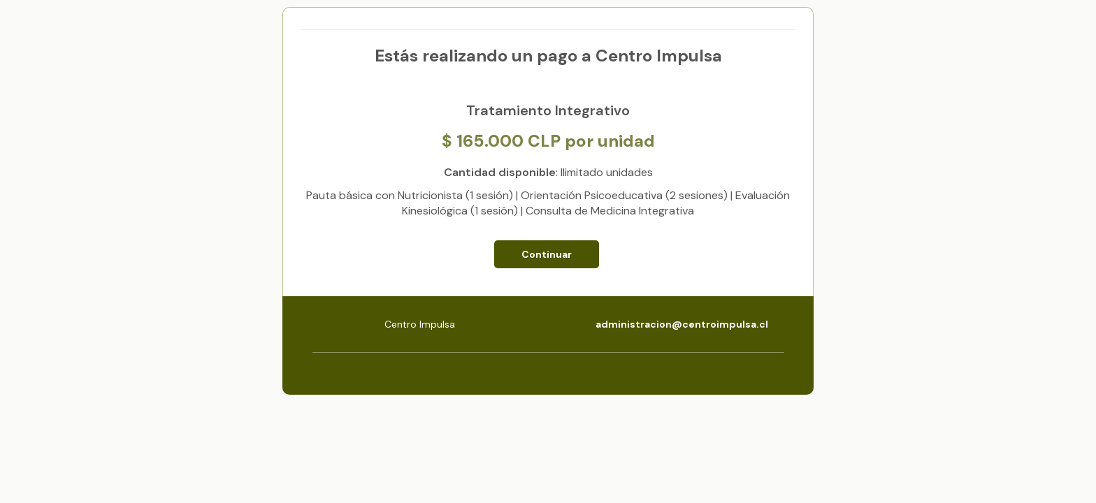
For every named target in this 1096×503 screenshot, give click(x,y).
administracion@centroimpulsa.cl (682, 324)
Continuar (546, 254)
